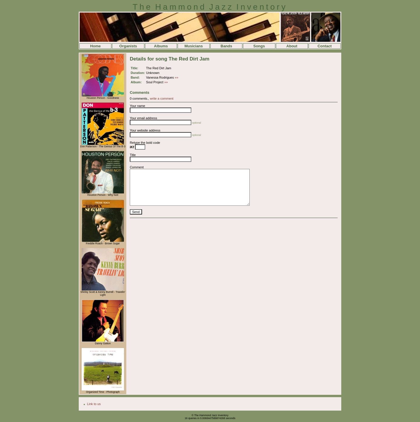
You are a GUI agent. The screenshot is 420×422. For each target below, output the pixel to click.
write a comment (162, 98)
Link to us (94, 404)
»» (176, 77)
